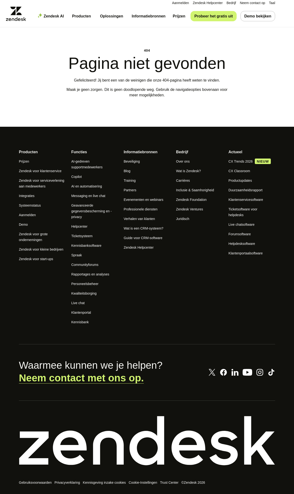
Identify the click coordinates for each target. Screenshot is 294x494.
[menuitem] (231, 2)
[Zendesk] (147, 440)
